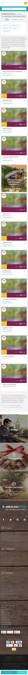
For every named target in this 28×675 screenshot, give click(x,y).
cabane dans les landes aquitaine (16, 44)
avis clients (14, 669)
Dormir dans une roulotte (7, 559)
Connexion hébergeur (6, 622)
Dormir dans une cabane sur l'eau (9, 554)
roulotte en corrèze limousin (7, 42)
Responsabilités (21, 657)
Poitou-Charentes (5, 579)
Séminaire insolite (5, 621)
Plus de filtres (15, 19)
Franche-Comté (4, 576)
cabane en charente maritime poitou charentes (12, 402)
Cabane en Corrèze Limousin (16, 407)
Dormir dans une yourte (6, 560)
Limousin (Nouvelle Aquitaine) (14, 405)
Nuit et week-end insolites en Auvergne (10, 535)
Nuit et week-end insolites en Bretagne (10, 533)
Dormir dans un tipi (5, 564)
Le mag (14, 430)
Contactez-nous (21, 660)
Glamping (3, 578)
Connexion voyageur (7, 660)
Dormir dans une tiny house (7, 557)
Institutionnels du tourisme (7, 616)
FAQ (15, 660)
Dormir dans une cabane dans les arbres (10, 552)
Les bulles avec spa (5, 583)
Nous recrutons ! (5, 626)
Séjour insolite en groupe (6, 617)
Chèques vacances (5, 612)
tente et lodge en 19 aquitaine (17, 400)
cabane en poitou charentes (18, 37)
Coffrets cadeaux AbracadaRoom (9, 593)
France (3, 405)
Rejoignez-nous (18, 659)
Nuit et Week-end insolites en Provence (10, 536)
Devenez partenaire (14, 487)
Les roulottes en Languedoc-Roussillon (9, 581)
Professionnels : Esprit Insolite (8, 605)
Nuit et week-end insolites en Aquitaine (10, 531)
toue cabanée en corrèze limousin (9, 39)
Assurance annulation (6, 624)
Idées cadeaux (4, 588)
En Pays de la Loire (5, 538)
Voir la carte (8, 672)
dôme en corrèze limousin (16, 397)
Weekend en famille (6, 586)
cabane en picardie (5, 47)
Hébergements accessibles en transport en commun (13, 590)
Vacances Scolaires (5, 619)
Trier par (22, 19)
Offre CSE (3, 610)
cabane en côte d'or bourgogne (18, 45)
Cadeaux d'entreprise (6, 609)
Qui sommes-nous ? (10, 656)
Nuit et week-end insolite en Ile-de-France (11, 540)
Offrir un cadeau (14, 458)
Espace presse (19, 656)
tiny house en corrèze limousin (18, 40)
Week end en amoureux (6, 585)
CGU (14, 657)
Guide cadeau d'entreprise (7, 591)
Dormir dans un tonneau (6, 562)
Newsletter (3, 607)
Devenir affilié (9, 659)
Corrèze (5, 407)
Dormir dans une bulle (6, 555)
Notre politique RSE (5, 614)
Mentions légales (7, 657)
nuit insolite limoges (5, 45)
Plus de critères (22, 672)
